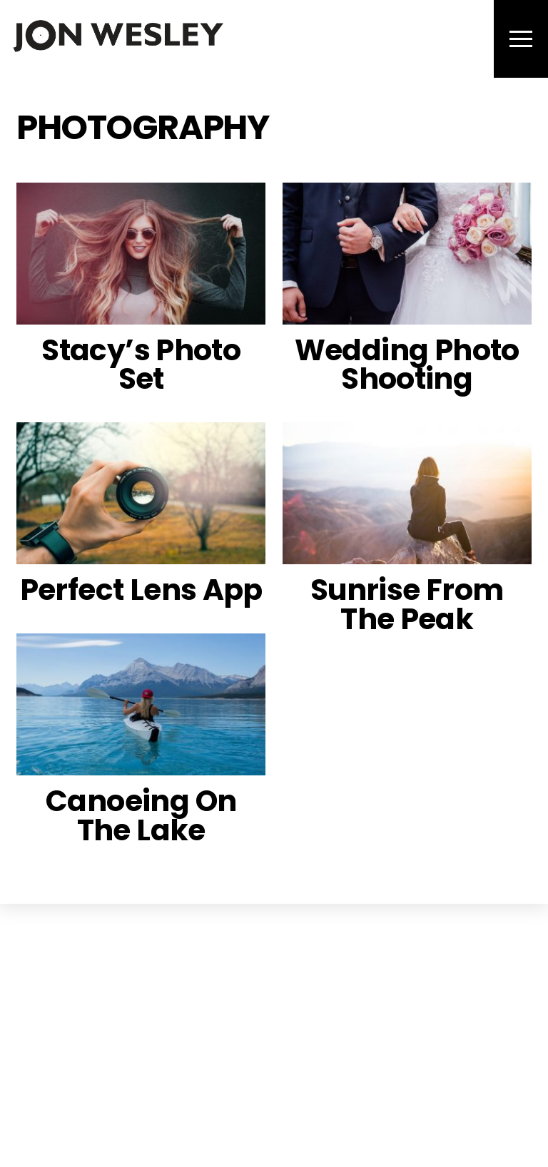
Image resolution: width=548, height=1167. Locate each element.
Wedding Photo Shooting (407, 364)
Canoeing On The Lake (141, 815)
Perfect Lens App (141, 589)
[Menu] (521, 39)
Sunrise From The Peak (407, 604)
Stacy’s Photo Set (140, 364)
